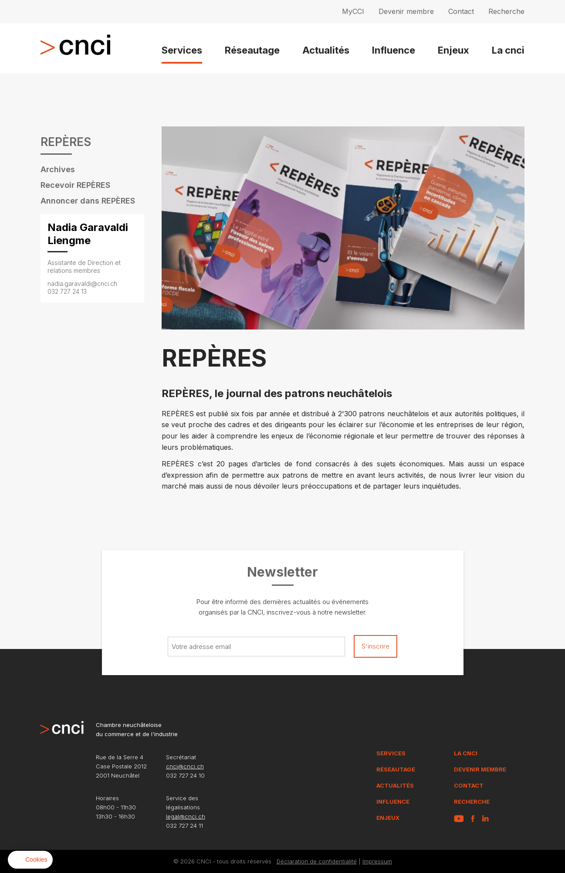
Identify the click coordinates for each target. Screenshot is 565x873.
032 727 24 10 (185, 775)
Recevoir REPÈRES (75, 185)
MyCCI (353, 11)
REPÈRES (66, 142)
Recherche (506, 11)
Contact (461, 11)
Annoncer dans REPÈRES (88, 200)
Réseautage (252, 50)
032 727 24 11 (184, 825)
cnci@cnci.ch (185, 766)
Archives (58, 169)
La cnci (508, 50)
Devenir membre (406, 11)
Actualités (325, 50)
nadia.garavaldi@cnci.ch (82, 283)
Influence (393, 50)
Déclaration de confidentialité (317, 861)
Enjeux (453, 50)
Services (182, 50)
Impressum (377, 861)
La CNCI (465, 753)
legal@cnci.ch (185, 816)
